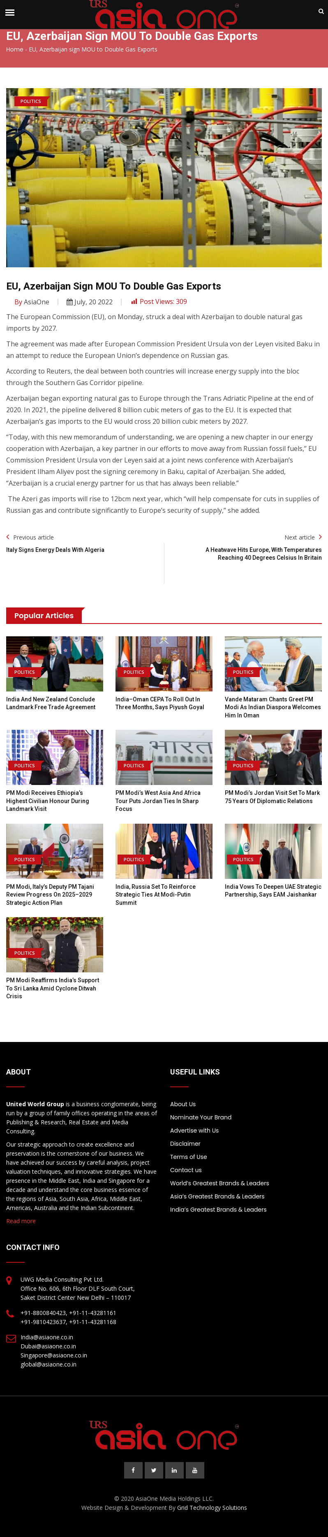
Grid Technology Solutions (212, 1507)
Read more (21, 1221)
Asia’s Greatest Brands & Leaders (217, 1196)
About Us (183, 1104)
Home (14, 49)
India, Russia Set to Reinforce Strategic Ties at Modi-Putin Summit (155, 894)
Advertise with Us (194, 1130)
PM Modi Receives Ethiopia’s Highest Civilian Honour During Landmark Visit (47, 801)
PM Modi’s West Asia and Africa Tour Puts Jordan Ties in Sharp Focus (158, 801)
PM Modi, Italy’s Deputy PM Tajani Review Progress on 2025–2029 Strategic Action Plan (50, 894)
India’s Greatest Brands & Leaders (218, 1209)
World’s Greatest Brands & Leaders (219, 1183)
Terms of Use (188, 1157)
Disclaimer (185, 1144)
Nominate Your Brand (200, 1117)
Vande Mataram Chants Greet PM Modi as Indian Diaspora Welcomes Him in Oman (273, 707)
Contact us (186, 1170)
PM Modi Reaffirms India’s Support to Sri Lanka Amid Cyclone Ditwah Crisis (52, 988)
